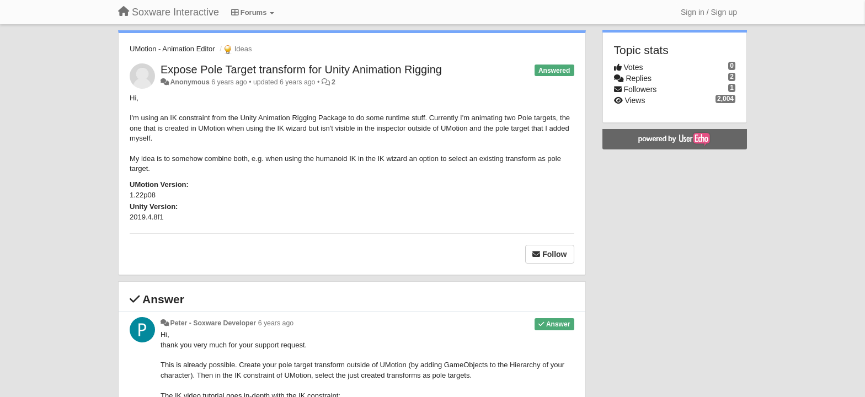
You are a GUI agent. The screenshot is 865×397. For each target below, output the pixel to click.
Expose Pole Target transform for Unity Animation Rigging (301, 69)
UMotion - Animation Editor (172, 49)
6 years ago (276, 323)
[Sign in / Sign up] (708, 12)
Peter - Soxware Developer (213, 323)
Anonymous (189, 82)
